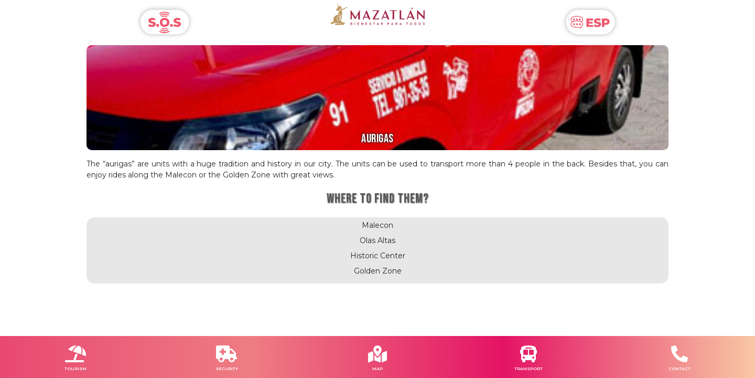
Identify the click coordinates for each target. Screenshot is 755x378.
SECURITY (226, 368)
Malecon (377, 225)
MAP (377, 368)
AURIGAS (377, 139)
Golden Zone (378, 271)
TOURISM (75, 368)
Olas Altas (377, 240)
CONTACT (679, 368)
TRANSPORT (528, 368)
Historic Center (377, 255)
